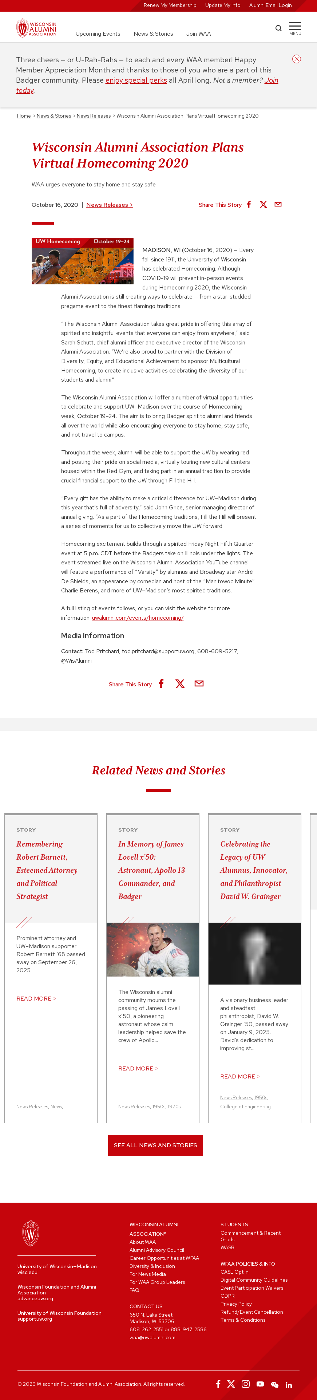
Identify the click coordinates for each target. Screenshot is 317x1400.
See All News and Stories (155, 1145)
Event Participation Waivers (252, 1288)
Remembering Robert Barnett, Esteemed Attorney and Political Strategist (47, 870)
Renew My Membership (170, 5)
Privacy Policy (236, 1304)
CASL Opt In (235, 1272)
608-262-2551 (146, 1329)
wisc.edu (27, 1272)
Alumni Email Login (270, 5)
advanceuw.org (35, 1298)
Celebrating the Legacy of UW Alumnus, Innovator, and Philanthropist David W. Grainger (254, 870)
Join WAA (198, 34)
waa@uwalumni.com (152, 1337)
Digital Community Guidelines (254, 1280)
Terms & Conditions (243, 1320)
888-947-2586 (189, 1329)
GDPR (228, 1296)
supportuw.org (34, 1319)
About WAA (143, 1242)
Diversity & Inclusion (152, 1266)
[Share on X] (263, 205)
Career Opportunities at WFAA (164, 1258)
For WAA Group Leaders (157, 1282)
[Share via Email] (278, 205)
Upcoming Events (98, 34)
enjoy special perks (136, 80)
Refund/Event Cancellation (252, 1312)
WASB (227, 1247)
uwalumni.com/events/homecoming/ (138, 618)
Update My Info (223, 5)
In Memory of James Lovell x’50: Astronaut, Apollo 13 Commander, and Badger (151, 870)
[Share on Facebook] (249, 205)
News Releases (109, 205)
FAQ (134, 1290)
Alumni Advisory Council (157, 1250)
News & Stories (153, 34)
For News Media (148, 1274)
